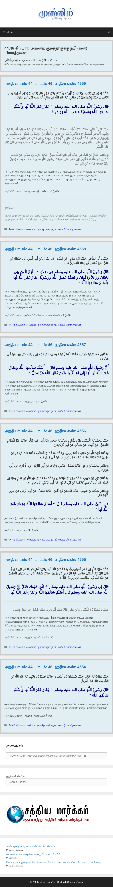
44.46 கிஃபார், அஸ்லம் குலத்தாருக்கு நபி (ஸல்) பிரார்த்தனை (45, 229)
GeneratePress (75, 882)
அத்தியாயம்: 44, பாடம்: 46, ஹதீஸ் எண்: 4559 (45, 83)
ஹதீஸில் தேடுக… (16, 776)
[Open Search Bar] (109, 32)
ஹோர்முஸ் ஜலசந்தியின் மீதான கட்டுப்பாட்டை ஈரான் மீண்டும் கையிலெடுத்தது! (53, 862)
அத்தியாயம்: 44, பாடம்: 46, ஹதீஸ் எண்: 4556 (45, 431)
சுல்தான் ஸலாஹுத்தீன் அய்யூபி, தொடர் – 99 (33, 854)
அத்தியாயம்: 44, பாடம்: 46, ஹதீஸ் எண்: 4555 (45, 559)
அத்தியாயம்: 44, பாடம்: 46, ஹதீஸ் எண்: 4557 (45, 344)
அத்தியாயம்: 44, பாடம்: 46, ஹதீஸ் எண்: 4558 (45, 249)
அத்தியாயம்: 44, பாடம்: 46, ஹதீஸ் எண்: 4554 (45, 667)
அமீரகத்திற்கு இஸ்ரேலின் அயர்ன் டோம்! (31, 846)
